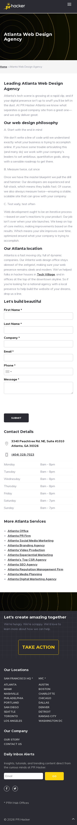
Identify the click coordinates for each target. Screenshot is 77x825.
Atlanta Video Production (26, 550)
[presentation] (32, 404)
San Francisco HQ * (18, 678)
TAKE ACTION (38, 647)
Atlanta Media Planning (25, 574)
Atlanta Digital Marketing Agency (32, 579)
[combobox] (8, 371)
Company (12, 338)
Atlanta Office (18, 531)
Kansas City (47, 716)
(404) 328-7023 (22, 454)
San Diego (11, 707)
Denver (44, 707)
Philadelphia (13, 698)
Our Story (12, 739)
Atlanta (10, 684)
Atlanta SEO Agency (22, 564)
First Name (13, 310)
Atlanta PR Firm (19, 535)
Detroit (45, 711)
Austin (44, 684)
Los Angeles (13, 720)
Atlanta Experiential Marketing (30, 555)
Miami (8, 689)
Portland (11, 702)
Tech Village (46, 274)
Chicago (45, 698)
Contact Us (13, 744)
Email (9, 351)
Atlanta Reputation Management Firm (35, 569)
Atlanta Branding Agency (26, 545)
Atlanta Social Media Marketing (31, 540)
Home (3, 66)
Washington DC (50, 720)
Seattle (9, 711)
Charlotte (47, 693)
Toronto (11, 716)
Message (11, 379)
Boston (44, 689)
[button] (69, 6)
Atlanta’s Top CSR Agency (27, 559)
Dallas (44, 702)
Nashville (11, 693)
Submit (16, 417)
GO (54, 776)
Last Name (13, 324)
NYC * (42, 678)
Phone (9, 365)
